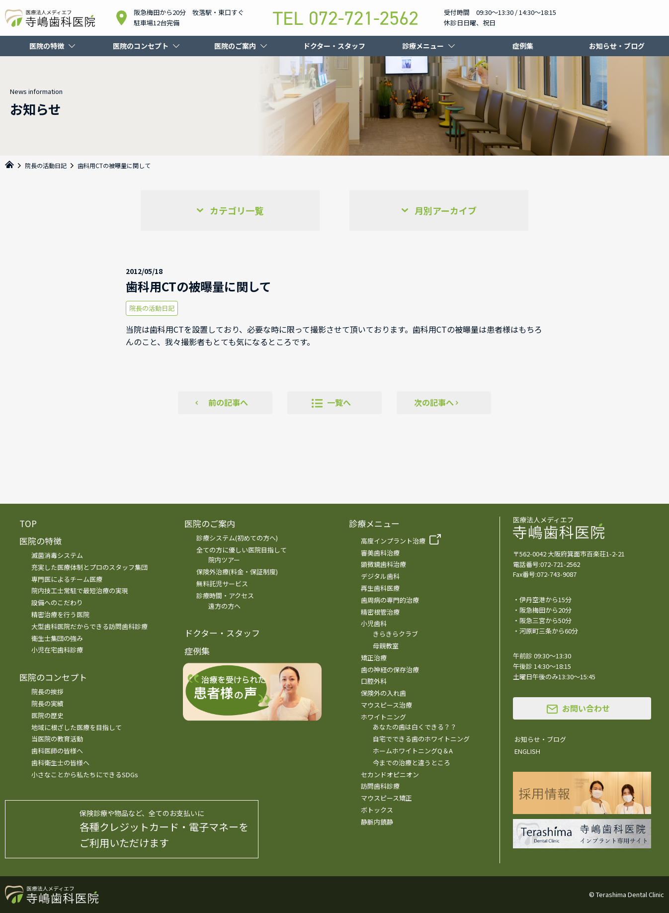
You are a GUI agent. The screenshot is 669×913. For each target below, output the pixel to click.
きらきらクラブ (395, 634)
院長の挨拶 (47, 691)
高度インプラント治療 (393, 541)
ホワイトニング (383, 717)
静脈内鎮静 (377, 821)
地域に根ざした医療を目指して (76, 727)
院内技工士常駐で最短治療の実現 (79, 590)
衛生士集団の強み (57, 638)
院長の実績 (47, 703)
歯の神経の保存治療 (390, 669)
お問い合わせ (586, 708)
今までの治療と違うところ (411, 762)
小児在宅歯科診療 (57, 649)
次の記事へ (434, 402)
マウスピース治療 (386, 705)
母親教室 (386, 645)
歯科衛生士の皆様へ (60, 762)
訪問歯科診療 (380, 786)
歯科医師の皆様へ (57, 750)
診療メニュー (423, 46)
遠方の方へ (224, 606)
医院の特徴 (46, 46)
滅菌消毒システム (57, 555)
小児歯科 (374, 623)
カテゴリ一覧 (236, 210)
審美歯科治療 (380, 552)
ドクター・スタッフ (334, 46)
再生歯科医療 (380, 588)
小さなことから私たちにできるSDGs (84, 774)
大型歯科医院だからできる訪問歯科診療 (89, 626)
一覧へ (339, 402)
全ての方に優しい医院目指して (241, 549)
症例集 (522, 46)
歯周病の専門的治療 (390, 600)
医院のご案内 (235, 46)
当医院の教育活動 (57, 738)
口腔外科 (374, 681)
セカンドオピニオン (390, 774)
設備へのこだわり (57, 602)
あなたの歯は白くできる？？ (415, 726)
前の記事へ (228, 402)
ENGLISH (527, 751)
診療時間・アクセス (225, 595)
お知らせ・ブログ (617, 46)
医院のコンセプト (140, 46)
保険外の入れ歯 (383, 693)
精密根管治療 (380, 612)
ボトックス (377, 810)
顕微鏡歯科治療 (383, 564)
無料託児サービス (222, 583)
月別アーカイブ (446, 210)
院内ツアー (224, 559)
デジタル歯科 (380, 576)
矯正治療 (374, 657)
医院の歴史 (47, 715)
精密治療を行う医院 (60, 614)
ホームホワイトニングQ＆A (413, 750)
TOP (28, 523)
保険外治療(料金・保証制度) (237, 571)
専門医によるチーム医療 (66, 579)
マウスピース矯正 (386, 798)
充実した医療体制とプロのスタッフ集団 (89, 567)
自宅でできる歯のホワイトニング (421, 738)
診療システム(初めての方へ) (237, 538)
